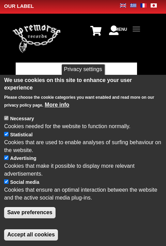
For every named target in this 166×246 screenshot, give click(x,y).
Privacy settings (83, 82)
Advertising (23, 172)
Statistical (21, 148)
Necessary (22, 132)
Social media (25, 195)
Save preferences (29, 226)
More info (57, 118)
